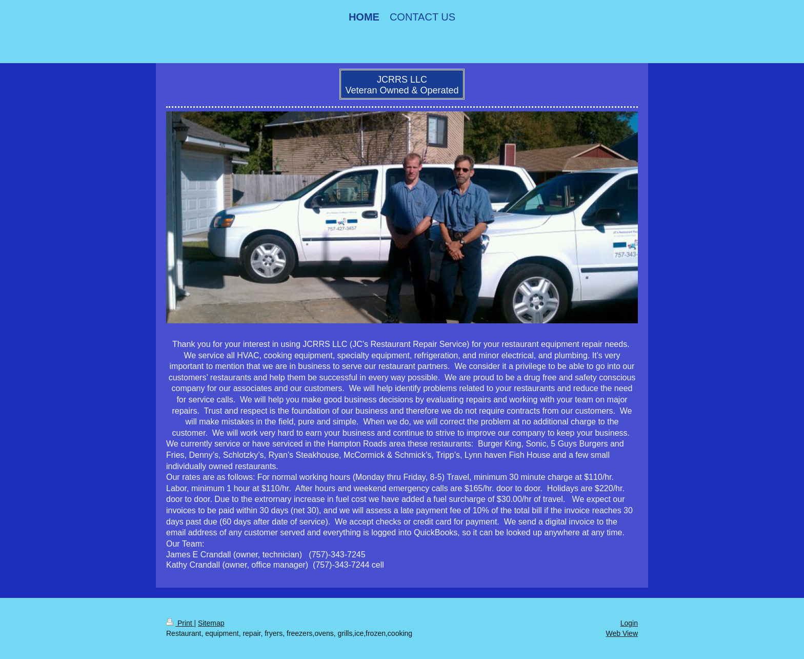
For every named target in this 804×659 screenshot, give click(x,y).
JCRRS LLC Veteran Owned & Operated (401, 84)
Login (629, 623)
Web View (622, 633)
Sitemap (211, 623)
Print (180, 623)
